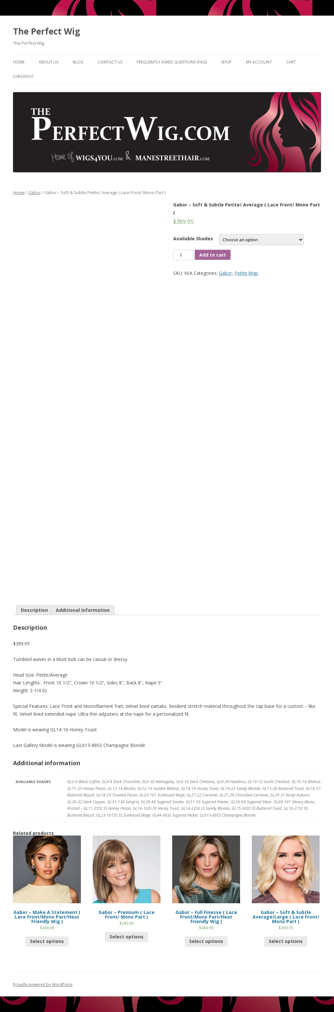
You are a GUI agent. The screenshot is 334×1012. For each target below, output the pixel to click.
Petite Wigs (246, 273)
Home (18, 62)
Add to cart (212, 255)
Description (34, 610)
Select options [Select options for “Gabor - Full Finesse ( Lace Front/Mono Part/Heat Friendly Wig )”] (206, 941)
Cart (291, 62)
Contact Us (110, 62)
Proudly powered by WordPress (42, 984)
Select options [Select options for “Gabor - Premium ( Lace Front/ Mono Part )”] (127, 937)
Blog (78, 62)
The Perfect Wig (46, 31)
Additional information (83, 610)
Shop (226, 62)
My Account (259, 62)
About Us (48, 62)
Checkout (23, 76)
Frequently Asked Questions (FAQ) (172, 62)
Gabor (34, 192)
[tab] (34, 610)
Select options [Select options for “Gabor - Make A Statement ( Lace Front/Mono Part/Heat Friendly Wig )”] (47, 941)
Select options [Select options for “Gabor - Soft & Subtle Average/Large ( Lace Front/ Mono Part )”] (286, 941)
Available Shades (193, 238)
